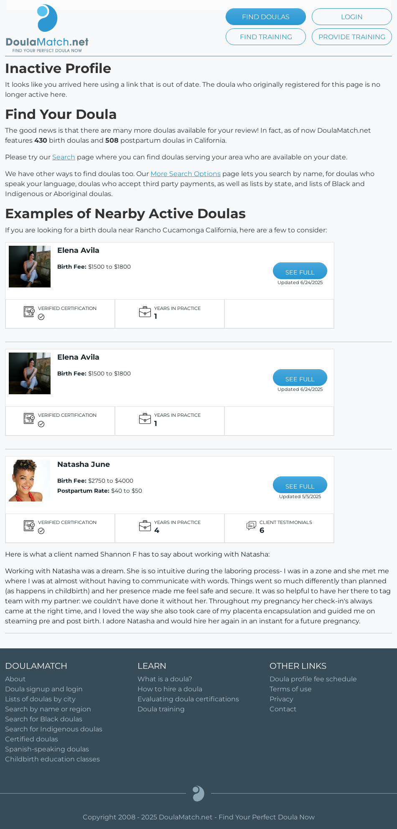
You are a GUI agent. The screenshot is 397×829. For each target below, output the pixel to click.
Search (63, 157)
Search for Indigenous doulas (53, 729)
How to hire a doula (169, 689)
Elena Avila (78, 250)
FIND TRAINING (266, 37)
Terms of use (291, 689)
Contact (283, 709)
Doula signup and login (44, 689)
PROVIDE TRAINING (351, 37)
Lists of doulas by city (40, 699)
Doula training (161, 709)
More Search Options (185, 174)
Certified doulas (31, 739)
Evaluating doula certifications (188, 699)
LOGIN (352, 17)
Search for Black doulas (43, 719)
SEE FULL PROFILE (299, 274)
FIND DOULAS (266, 17)
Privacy (281, 699)
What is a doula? (164, 679)
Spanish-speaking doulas (47, 749)
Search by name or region (48, 709)
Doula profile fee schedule (313, 679)
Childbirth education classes (52, 759)
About (15, 679)
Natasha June (83, 464)
